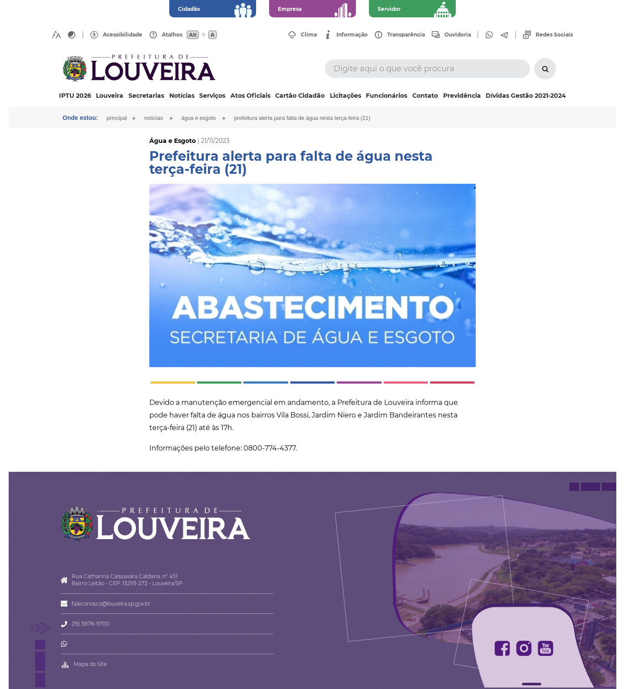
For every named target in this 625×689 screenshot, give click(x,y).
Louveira (109, 95)
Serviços (212, 95)
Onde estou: (80, 117)
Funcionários (386, 95)
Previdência (462, 95)
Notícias (181, 95)
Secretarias (146, 95)
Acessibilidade (122, 34)
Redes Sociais (554, 34)
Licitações (345, 95)
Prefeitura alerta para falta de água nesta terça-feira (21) (302, 118)
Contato (425, 95)
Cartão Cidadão (300, 95)
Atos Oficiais (250, 95)
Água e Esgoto (198, 118)
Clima (309, 34)
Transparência (406, 34)
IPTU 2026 (75, 95)
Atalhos (172, 34)
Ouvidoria (457, 34)
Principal (117, 118)
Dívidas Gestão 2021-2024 (526, 95)
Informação (352, 34)
